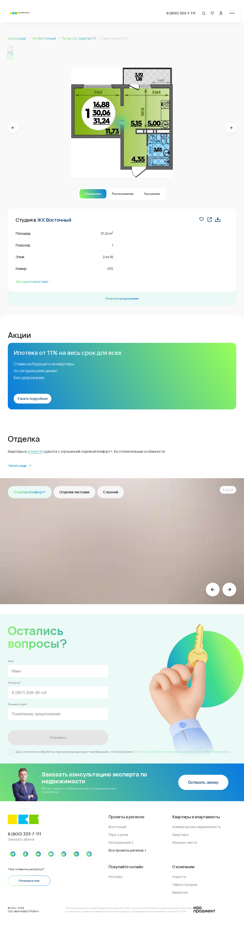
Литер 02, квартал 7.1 (79, 38)
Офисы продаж (185, 884)
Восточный (117, 826)
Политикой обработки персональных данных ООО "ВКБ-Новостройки (182, 752)
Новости (179, 876)
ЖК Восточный (44, 38)
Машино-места (184, 842)
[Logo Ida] (204, 909)
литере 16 (35, 451)
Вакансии (180, 892)
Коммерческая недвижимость (196, 826)
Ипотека (115, 876)
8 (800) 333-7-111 (181, 13)
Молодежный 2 (121, 842)
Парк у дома (118, 834)
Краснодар (17, 38)
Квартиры (180, 834)
